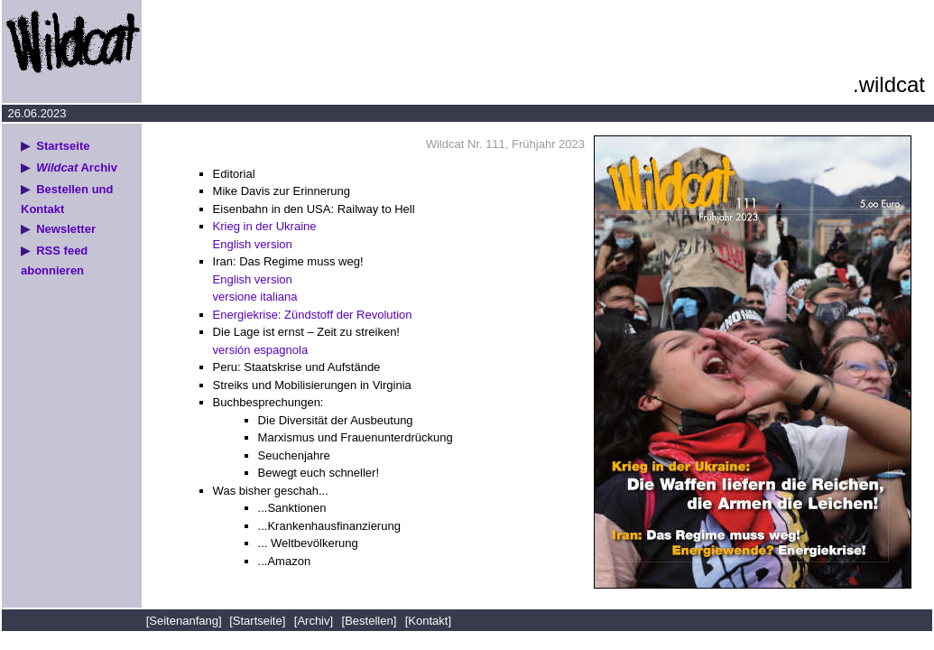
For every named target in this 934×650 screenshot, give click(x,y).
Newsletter (66, 229)
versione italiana (255, 296)
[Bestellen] (369, 620)
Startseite (62, 146)
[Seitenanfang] (185, 620)
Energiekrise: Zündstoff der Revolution (312, 314)
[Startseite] (257, 620)
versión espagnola (261, 350)
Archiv (76, 167)
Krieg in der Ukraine (265, 226)
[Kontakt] (428, 620)
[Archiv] (313, 620)
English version (252, 244)
